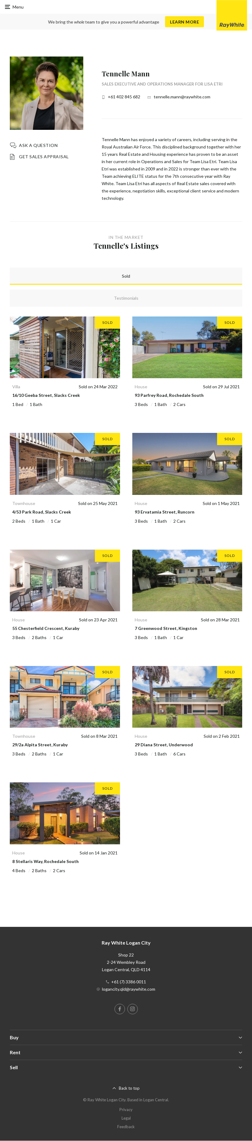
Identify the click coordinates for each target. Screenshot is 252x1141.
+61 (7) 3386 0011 (128, 981)
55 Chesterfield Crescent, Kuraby (45, 628)
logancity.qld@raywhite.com (128, 989)
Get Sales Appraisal (44, 156)
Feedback (126, 1126)
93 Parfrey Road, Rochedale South (169, 395)
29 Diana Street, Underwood (164, 744)
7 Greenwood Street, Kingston (166, 628)
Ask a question (38, 145)
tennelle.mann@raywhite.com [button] (182, 96)
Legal (126, 1118)
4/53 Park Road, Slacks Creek (41, 511)
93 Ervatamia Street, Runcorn (164, 511)
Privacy (126, 1109)
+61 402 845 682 (124, 96)
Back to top (129, 1088)
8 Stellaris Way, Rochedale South (45, 861)
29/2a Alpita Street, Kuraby (40, 744)
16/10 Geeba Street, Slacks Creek (46, 395)
